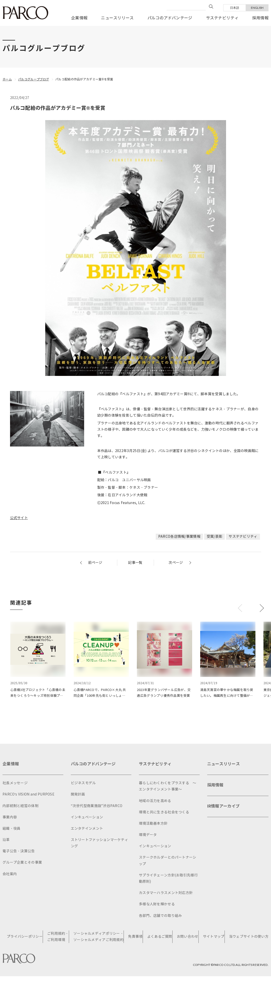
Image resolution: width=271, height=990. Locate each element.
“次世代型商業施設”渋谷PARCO (97, 807)
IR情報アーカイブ (223, 807)
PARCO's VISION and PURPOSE (29, 796)
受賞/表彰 (214, 536)
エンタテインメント (87, 830)
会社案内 (10, 875)
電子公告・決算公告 (19, 852)
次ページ (176, 563)
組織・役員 (11, 830)
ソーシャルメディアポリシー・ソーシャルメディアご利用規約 (98, 938)
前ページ (95, 563)
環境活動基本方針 (153, 825)
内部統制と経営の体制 (20, 807)
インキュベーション (87, 818)
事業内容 (10, 818)
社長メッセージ (15, 784)
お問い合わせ (187, 938)
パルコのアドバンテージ (169, 18)
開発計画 (78, 796)
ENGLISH (257, 8)
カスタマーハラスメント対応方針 (166, 894)
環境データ (148, 836)
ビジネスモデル (83, 784)
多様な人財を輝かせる (157, 905)
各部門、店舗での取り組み (160, 917)
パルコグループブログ (33, 79)
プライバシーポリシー (25, 938)
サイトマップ (214, 938)
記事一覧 (135, 563)
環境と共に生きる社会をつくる (164, 813)
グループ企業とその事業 (22, 864)
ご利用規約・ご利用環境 (58, 938)
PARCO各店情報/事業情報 (179, 536)
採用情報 (260, 18)
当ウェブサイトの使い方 (248, 938)
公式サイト (19, 518)
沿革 (6, 841)
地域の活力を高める (155, 802)
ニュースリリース (117, 18)
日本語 (234, 8)
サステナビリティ (222, 18)
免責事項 (135, 938)
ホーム (7, 79)
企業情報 (79, 18)
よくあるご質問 (159, 938)
